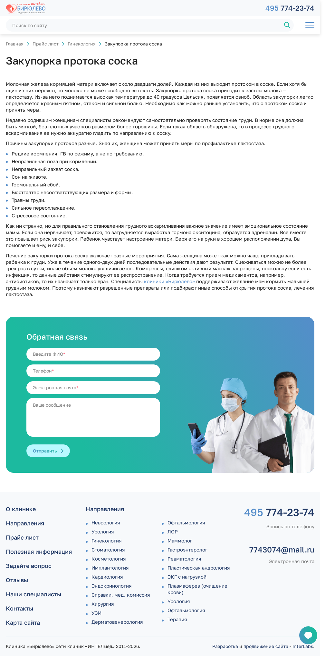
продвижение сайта (266, 646)
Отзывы (17, 579)
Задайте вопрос (29, 565)
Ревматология (184, 559)
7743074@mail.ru (281, 549)
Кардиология (107, 577)
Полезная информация (39, 551)
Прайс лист (46, 43)
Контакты (19, 608)
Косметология (108, 559)
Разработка (225, 646)
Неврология (105, 522)
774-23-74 (289, 8)
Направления (25, 523)
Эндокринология (111, 586)
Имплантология (110, 568)
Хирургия (102, 604)
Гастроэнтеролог (187, 549)
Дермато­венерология (117, 622)
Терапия (177, 619)
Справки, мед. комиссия (120, 595)
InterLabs (302, 646)
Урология (102, 531)
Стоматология (108, 549)
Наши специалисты (33, 594)
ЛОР (172, 531)
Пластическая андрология (198, 568)
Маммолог (179, 540)
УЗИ (96, 613)
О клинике (21, 508)
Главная (15, 43)
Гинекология (82, 43)
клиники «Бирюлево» (169, 281)
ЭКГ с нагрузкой (186, 577)
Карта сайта (23, 622)
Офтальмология (186, 522)
